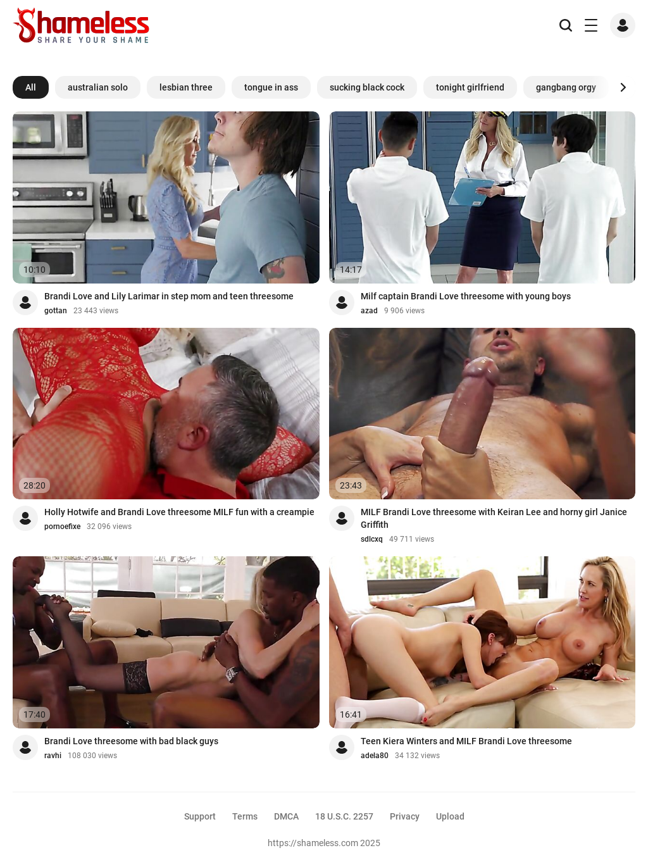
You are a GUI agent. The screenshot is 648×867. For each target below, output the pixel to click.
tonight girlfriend (470, 87)
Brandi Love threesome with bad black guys (131, 741)
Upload (450, 816)
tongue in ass (271, 87)
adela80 (375, 755)
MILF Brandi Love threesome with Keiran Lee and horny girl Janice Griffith (494, 518)
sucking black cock (367, 87)
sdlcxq (372, 539)
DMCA (286, 816)
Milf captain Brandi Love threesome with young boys (466, 296)
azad (369, 311)
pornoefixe (62, 526)
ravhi (52, 755)
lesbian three (186, 87)
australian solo (98, 87)
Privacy (405, 816)
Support (200, 816)
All (30, 87)
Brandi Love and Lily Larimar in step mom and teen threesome (169, 296)
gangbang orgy (566, 87)
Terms (245, 816)
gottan (55, 311)
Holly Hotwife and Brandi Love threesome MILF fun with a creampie (179, 512)
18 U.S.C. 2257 (344, 816)
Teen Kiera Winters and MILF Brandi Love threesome (466, 741)
